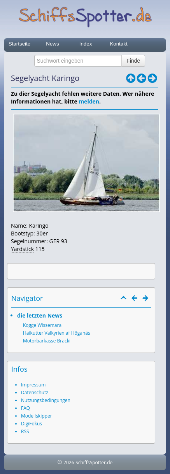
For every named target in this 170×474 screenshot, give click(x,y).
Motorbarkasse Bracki (46, 340)
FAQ (25, 408)
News (52, 44)
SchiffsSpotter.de (93, 462)
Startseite (19, 44)
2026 (68, 462)
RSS (25, 431)
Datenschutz (34, 392)
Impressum (33, 384)
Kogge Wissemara (42, 325)
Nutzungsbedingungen (45, 400)
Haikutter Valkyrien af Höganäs (56, 333)
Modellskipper (36, 416)
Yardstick (22, 249)
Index (85, 44)
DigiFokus (31, 423)
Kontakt (118, 44)
